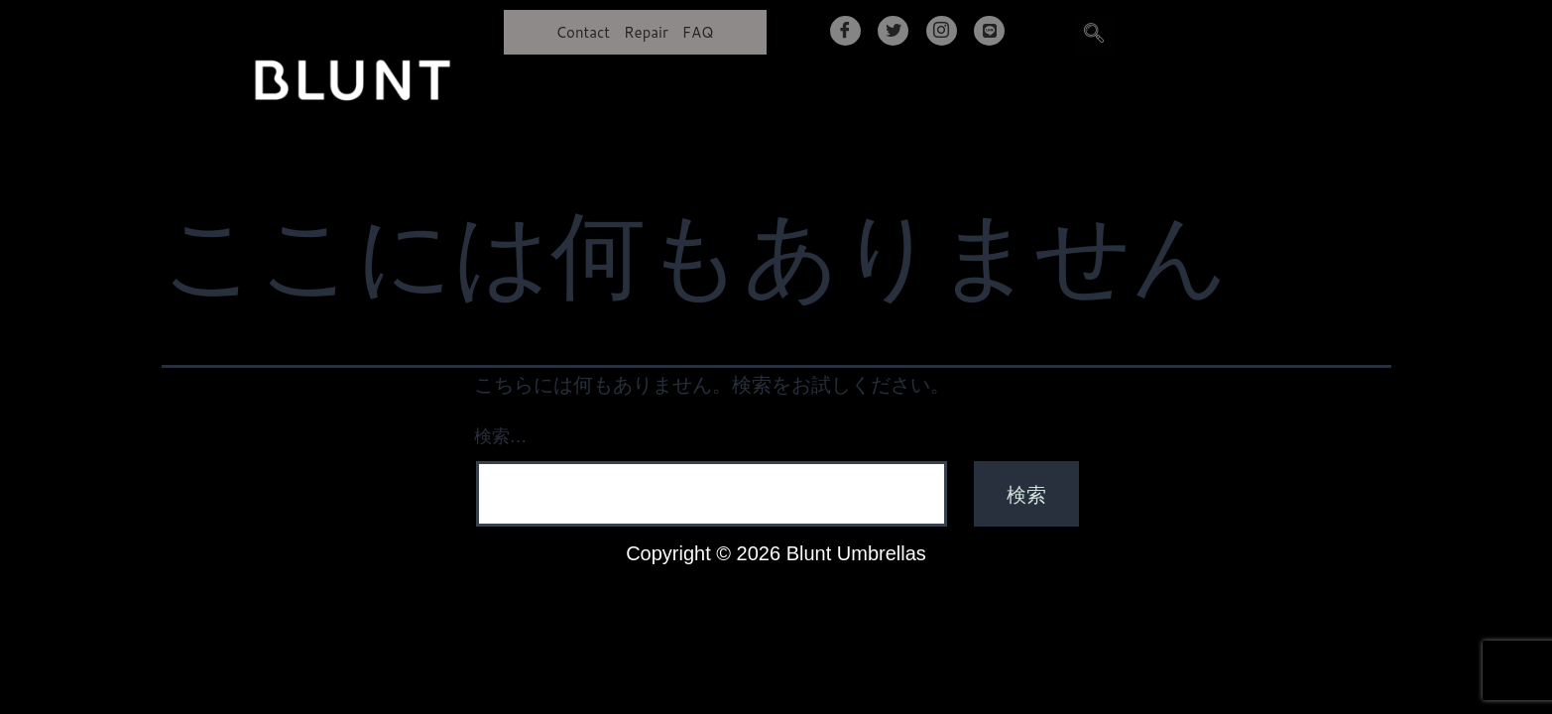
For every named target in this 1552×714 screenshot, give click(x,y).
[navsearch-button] (1094, 35)
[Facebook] (845, 31)
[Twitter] (893, 31)
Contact (582, 32)
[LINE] (989, 31)
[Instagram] (941, 31)
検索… (501, 436)
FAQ (698, 32)
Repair (646, 32)
